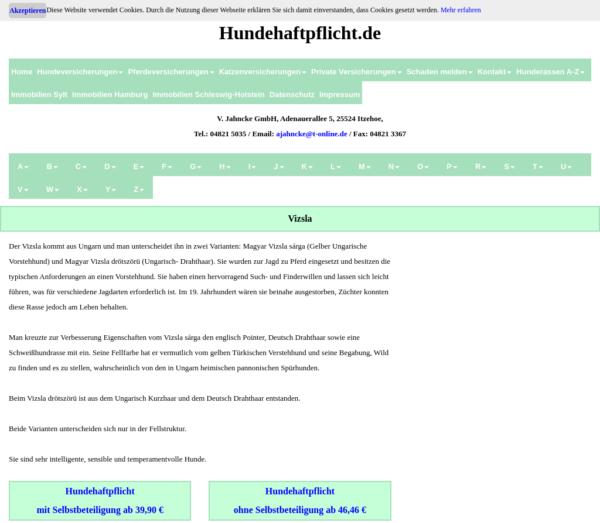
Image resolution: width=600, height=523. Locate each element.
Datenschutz (292, 94)
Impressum (339, 94)
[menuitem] (22, 70)
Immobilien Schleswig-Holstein (208, 94)
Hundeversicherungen (80, 71)
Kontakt (495, 71)
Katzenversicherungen (262, 71)
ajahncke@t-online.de (311, 133)
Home (21, 71)
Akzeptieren (27, 10)
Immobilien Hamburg (110, 94)
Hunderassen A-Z (550, 71)
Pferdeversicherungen (171, 71)
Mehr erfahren (461, 10)
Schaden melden (440, 71)
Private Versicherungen (356, 71)
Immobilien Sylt (39, 94)
